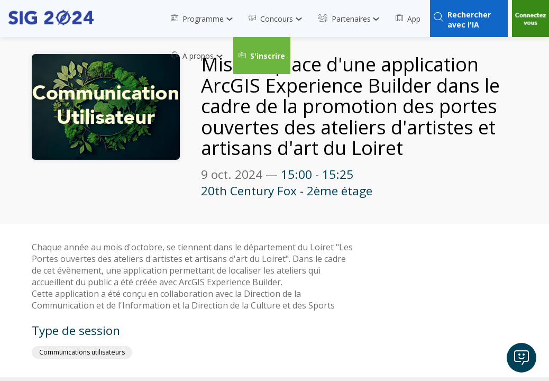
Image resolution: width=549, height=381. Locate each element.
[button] (261, 55)
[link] (204, 18)
